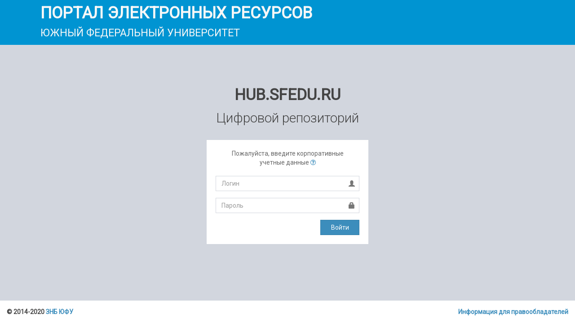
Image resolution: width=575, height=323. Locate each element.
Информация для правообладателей (513, 311)
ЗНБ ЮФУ (59, 311)
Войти (340, 227)
